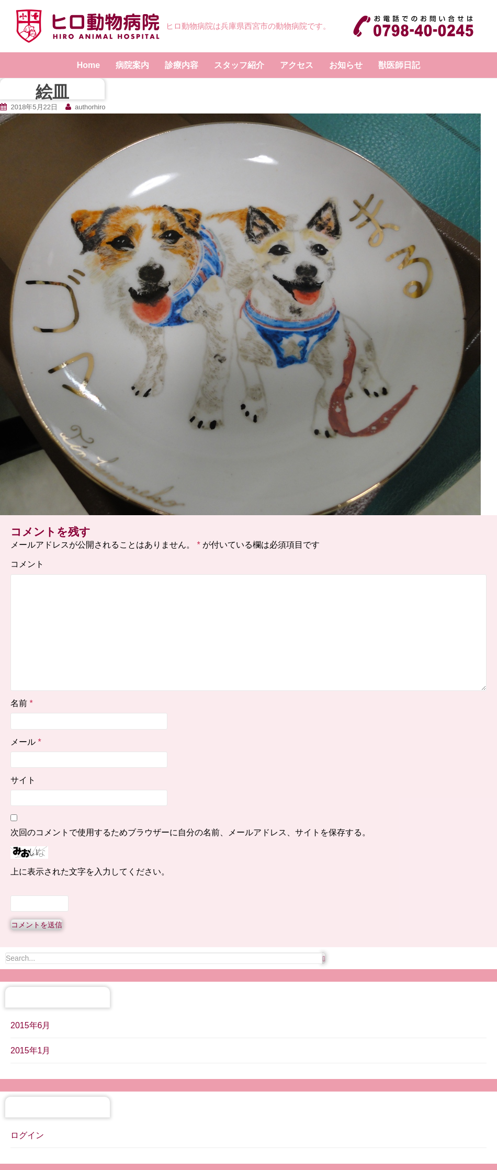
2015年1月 (30, 1050)
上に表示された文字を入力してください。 (90, 871)
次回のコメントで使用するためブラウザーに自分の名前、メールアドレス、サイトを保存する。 (190, 832)
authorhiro (90, 107)
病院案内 (132, 65)
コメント (27, 564)
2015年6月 (30, 1025)
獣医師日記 (399, 65)
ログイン (27, 1135)
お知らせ (346, 65)
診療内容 (181, 65)
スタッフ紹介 (239, 65)
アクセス (296, 65)
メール (25, 741)
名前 (21, 703)
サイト (23, 780)
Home (88, 65)
